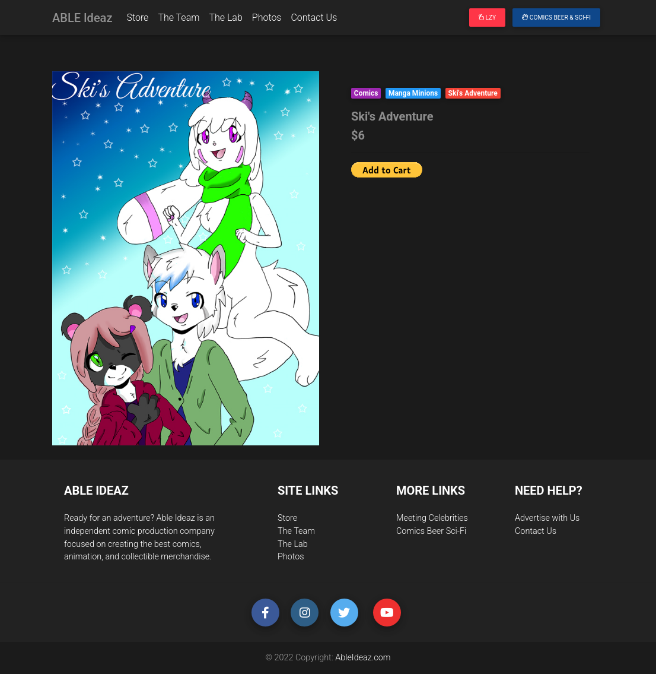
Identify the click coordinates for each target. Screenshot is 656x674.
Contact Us (314, 20)
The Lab (225, 20)
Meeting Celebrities (432, 518)
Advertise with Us (547, 518)
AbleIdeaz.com (362, 658)
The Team (178, 20)
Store (137, 20)
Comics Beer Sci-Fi (431, 531)
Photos (267, 20)
